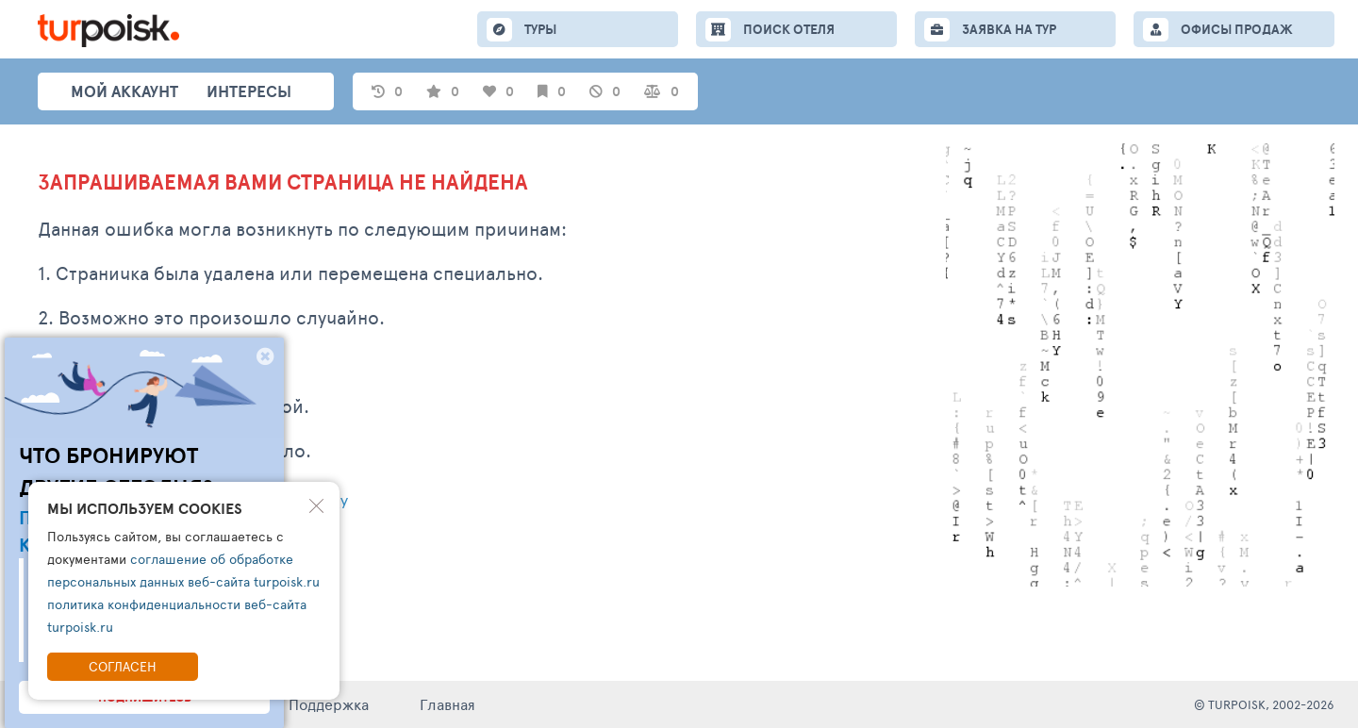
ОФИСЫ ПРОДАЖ (1237, 29)
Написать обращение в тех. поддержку (193, 502)
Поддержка (329, 704)
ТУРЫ (540, 29)
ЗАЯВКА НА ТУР (1009, 29)
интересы (249, 91)
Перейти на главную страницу (155, 552)
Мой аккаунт (124, 91)
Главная (447, 704)
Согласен (123, 666)
